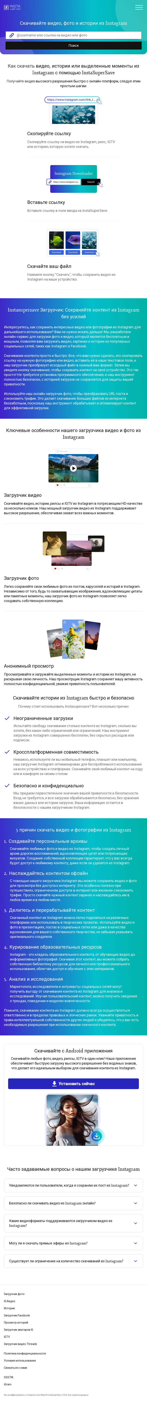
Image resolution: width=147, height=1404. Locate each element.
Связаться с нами (15, 1367)
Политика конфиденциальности (25, 1353)
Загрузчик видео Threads (20, 1344)
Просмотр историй (16, 1322)
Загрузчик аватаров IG (18, 1329)
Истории (9, 1308)
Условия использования (20, 1360)
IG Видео (9, 1301)
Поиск (73, 45)
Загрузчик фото (14, 1294)
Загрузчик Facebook (17, 1315)
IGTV (7, 1336)
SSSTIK (8, 1377)
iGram (7, 1384)
